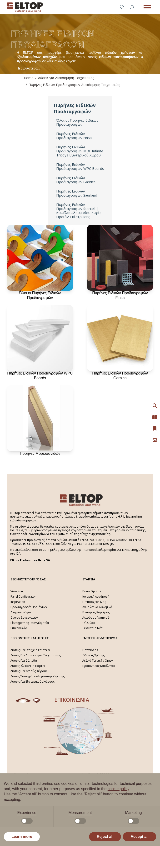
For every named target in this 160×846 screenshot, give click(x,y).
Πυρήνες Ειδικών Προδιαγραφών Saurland (76, 193)
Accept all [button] (139, 837)
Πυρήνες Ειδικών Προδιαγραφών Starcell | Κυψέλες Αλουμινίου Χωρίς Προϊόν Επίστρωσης (78, 211)
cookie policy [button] (118, 789)
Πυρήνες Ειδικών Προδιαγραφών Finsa (74, 136)
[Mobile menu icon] (147, 7)
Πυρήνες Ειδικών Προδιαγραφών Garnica (75, 180)
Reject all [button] (105, 837)
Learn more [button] (21, 837)
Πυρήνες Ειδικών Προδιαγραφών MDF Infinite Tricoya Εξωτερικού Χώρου (79, 151)
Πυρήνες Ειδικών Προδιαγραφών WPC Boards (80, 166)
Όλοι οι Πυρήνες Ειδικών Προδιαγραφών (77, 122)
